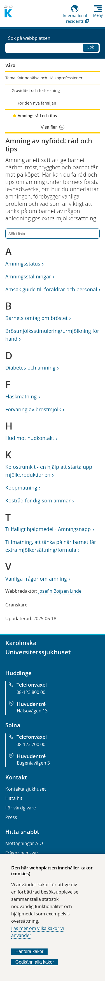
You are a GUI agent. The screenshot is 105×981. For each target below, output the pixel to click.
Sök (90, 47)
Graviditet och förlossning (35, 90)
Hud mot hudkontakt (29, 438)
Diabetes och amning (30, 367)
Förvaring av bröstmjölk (33, 409)
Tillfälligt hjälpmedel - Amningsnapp (47, 529)
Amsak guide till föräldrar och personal (51, 289)
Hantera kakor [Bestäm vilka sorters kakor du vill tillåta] (29, 951)
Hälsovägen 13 (32, 711)
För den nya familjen (37, 103)
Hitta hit (13, 798)
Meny (98, 15)
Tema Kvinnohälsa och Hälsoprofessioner (44, 77)
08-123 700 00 (31, 744)
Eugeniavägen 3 (33, 763)
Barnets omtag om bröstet (36, 318)
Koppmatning (21, 487)
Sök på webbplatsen (29, 38)
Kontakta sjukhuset (25, 789)
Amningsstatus (22, 263)
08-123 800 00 (31, 692)
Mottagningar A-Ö (24, 843)
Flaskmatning (20, 396)
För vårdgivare (20, 808)
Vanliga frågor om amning (36, 578)
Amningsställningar (28, 276)
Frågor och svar (21, 853)
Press (11, 817)
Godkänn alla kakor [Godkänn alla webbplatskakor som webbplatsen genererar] (34, 962)
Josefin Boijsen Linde (59, 591)
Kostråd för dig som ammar (37, 500)
